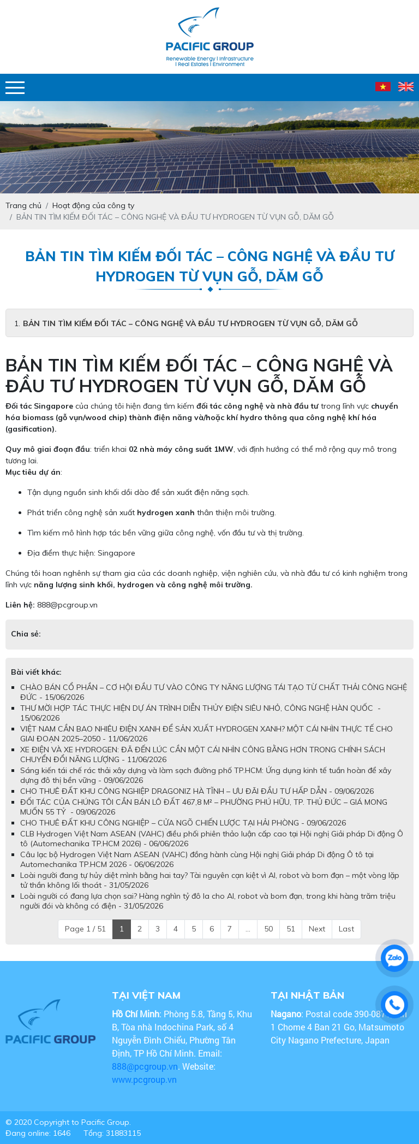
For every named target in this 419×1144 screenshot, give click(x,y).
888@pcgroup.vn (67, 605)
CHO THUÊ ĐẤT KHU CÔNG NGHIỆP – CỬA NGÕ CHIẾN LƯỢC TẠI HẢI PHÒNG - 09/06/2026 (183, 823)
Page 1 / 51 (85, 929)
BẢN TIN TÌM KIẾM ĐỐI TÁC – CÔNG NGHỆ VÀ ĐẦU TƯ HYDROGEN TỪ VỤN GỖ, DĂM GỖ (190, 323)
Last (346, 929)
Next (317, 929)
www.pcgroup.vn (145, 1079)
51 (290, 929)
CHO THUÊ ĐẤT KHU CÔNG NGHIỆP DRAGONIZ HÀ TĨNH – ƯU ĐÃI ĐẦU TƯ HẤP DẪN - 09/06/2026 (197, 791)
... (248, 929)
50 (268, 929)
